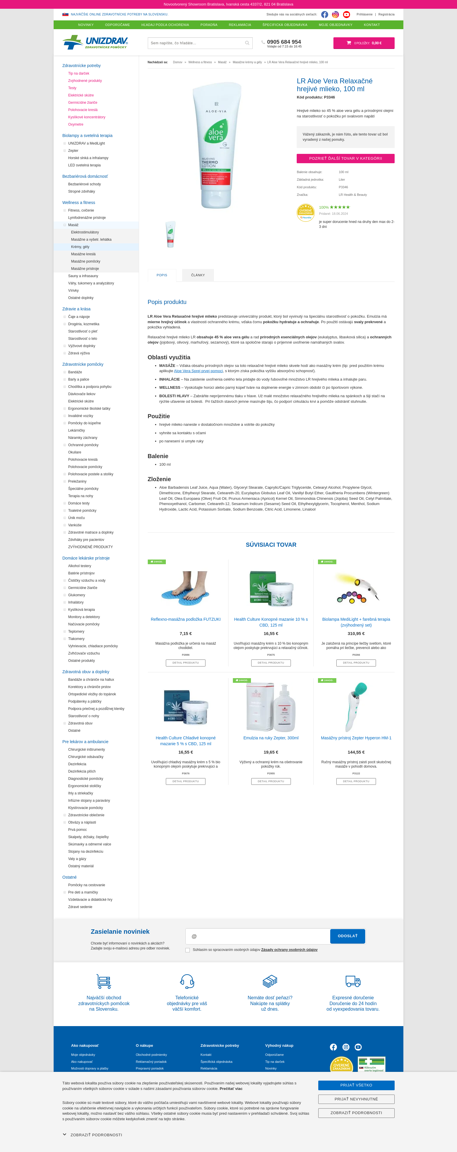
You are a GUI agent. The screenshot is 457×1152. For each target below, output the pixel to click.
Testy (72, 88)
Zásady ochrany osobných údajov (289, 950)
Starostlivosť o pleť (82, 331)
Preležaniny (77, 481)
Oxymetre (75, 124)
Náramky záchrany (82, 438)
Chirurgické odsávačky (85, 757)
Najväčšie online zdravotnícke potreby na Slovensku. (119, 14)
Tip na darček (78, 73)
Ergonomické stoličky (84, 786)
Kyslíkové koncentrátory (86, 117)
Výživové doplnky (81, 346)
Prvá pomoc (77, 830)
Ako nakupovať (82, 1061)
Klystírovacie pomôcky (85, 808)
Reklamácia (209, 1068)
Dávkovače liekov (81, 394)
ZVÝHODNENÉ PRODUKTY (90, 547)
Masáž (73, 225)
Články (198, 275)
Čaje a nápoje (79, 317)
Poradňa (209, 25)
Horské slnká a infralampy (88, 158)
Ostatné (74, 731)
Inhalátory (76, 602)
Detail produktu (186, 662)
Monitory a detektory (84, 617)
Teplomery (76, 631)
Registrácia (386, 14)
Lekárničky (76, 430)
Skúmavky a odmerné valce (89, 844)
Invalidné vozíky (80, 416)
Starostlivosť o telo (82, 339)
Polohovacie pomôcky (85, 467)
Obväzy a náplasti (82, 822)
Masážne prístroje (85, 269)
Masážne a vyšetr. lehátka (91, 240)
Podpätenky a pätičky (84, 701)
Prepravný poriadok (150, 1068)
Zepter (73, 151)
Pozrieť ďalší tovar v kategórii (345, 158)
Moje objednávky (83, 1054)
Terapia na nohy (80, 496)
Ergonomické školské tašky (89, 409)
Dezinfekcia (77, 764)
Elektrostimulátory (85, 232)
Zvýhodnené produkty (85, 81)
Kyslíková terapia (81, 610)
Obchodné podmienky (151, 1054)
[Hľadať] (247, 43)
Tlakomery (76, 639)
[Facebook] (324, 14)
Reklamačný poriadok (151, 1061)
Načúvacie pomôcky (83, 624)
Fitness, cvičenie (81, 210)
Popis (162, 275)
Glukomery (76, 595)
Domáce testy (78, 503)
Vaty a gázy (77, 859)
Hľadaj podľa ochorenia (165, 25)
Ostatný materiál (81, 866)
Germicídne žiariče (82, 103)
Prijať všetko (356, 1085)
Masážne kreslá (83, 254)
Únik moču (76, 518)
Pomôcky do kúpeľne (84, 423)
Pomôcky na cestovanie (86, 885)
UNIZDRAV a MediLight (86, 143)
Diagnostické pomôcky (85, 779)
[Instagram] (335, 14)
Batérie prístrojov (81, 573)
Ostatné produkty (81, 661)
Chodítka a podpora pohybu (89, 387)
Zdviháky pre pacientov (86, 540)
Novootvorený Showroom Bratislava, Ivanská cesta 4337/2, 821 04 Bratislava (228, 4)
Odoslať (348, 936)
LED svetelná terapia (84, 165)
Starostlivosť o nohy (83, 716)
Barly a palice (78, 379)
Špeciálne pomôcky (83, 489)
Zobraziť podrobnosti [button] (92, 1134)
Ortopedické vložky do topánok (92, 694)
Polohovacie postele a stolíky (90, 474)
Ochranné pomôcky (83, 445)
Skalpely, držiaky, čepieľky (88, 837)
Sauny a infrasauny (83, 276)
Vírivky (73, 291)
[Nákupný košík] (364, 43)
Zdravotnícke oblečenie (86, 815)
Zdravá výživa (79, 353)
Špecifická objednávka (216, 1061)
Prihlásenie (365, 14)
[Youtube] (346, 14)
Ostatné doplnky (81, 298)
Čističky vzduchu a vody (87, 580)
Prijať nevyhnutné (356, 1099)
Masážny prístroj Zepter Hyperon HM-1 (356, 738)
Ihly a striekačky (80, 793)
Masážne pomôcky (85, 261)
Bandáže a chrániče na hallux (91, 680)
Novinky (271, 1068)
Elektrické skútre (81, 95)
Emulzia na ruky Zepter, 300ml (270, 738)
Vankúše (75, 525)
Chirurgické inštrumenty (86, 750)
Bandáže (75, 372)
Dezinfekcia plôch (82, 771)
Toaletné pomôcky (82, 511)
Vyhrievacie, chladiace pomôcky (93, 646)
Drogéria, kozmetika (83, 324)
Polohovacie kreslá (83, 110)
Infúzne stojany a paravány (89, 801)
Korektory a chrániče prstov (89, 687)
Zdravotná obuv (80, 723)
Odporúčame (274, 1054)
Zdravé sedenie (80, 907)
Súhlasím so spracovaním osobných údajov (251, 950)
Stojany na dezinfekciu (85, 852)
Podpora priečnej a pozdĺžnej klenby (96, 709)
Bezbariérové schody (84, 184)
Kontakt (206, 1054)
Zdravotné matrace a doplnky (90, 532)
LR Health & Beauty (353, 194)
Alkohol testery (79, 566)
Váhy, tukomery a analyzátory (91, 283)
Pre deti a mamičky (83, 892)
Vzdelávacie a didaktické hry (90, 900)
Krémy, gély (80, 247)
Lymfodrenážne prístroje (87, 218)
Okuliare (74, 452)
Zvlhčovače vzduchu (84, 653)
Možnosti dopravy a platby (89, 1068)
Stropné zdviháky (81, 191)
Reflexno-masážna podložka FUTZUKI (186, 619)
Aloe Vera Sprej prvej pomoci (198, 371)
